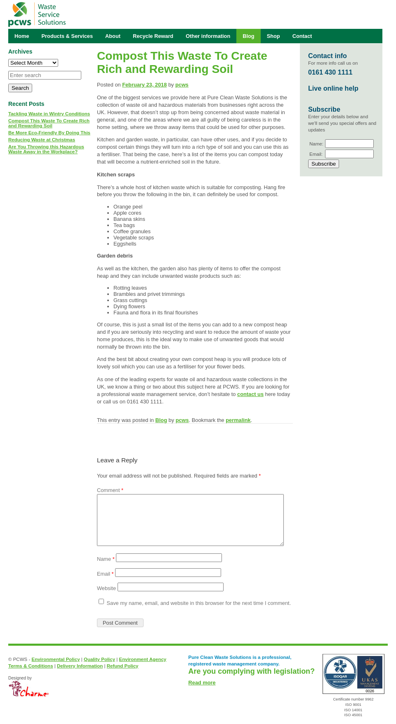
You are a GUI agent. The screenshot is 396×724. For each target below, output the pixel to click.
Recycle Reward (153, 36)
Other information (208, 36)
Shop (273, 36)
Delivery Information (80, 665)
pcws (182, 85)
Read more (202, 682)
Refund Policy (123, 665)
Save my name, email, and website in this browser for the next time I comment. (199, 603)
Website (106, 588)
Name (106, 559)
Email (105, 574)
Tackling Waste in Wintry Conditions (49, 113)
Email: (316, 154)
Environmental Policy (55, 659)
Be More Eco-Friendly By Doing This (49, 132)
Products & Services (67, 36)
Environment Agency (143, 659)
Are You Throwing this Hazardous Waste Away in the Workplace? (46, 149)
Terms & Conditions (30, 665)
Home (21, 36)
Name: (316, 143)
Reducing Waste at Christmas (41, 139)
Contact (302, 36)
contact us (250, 394)
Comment (110, 490)
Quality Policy (99, 659)
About (112, 36)
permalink (238, 420)
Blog (161, 420)
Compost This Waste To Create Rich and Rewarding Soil (49, 123)
